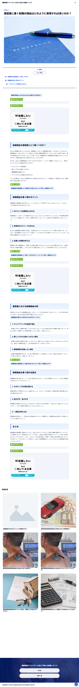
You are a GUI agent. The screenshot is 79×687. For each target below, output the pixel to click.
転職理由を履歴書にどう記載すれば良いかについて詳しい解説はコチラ (32, 190)
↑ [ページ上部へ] (76, 684)
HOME (39, 670)
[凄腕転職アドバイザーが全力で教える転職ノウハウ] (17, 2)
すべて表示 (39, 75)
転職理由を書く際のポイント (16, 83)
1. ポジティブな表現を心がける (17, 86)
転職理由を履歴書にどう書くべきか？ (18, 79)
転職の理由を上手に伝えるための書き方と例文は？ (26, 96)
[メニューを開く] (75, 2)
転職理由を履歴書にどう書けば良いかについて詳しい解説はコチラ (31, 365)
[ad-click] (39, 104)
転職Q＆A (6, 10)
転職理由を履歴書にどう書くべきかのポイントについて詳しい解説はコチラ (33, 256)
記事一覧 (39, 676)
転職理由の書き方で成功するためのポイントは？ (25, 319)
